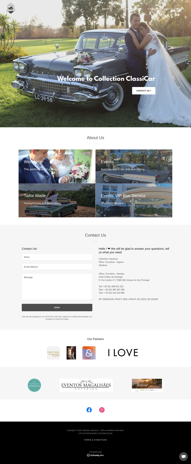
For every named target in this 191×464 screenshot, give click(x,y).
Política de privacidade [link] (81, 317)
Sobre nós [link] (123, 9)
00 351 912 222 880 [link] (115, 293)
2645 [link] (125, 299)
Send (57, 307)
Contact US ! (143, 91)
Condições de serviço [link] (53, 319)
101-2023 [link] (141, 299)
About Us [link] (107, 9)
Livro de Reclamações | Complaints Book (95, 433)
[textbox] (57, 257)
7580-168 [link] (121, 280)
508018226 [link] (108, 299)
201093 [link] (154, 299)
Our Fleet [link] (153, 9)
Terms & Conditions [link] (95, 440)
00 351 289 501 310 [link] (113, 286)
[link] (10, 8)
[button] (181, 8)
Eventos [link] (168, 9)
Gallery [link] (138, 9)
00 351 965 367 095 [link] (115, 290)
